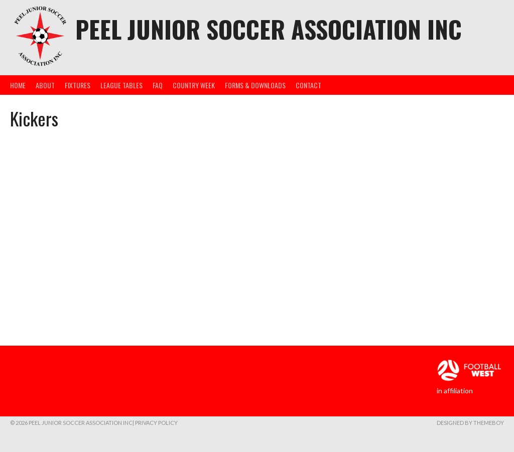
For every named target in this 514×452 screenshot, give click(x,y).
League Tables (121, 85)
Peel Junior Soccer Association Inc (268, 29)
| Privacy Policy (155, 422)
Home (18, 85)
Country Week (194, 85)
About (45, 85)
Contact (308, 85)
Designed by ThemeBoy (470, 422)
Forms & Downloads (255, 85)
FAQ (158, 85)
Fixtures (77, 85)
